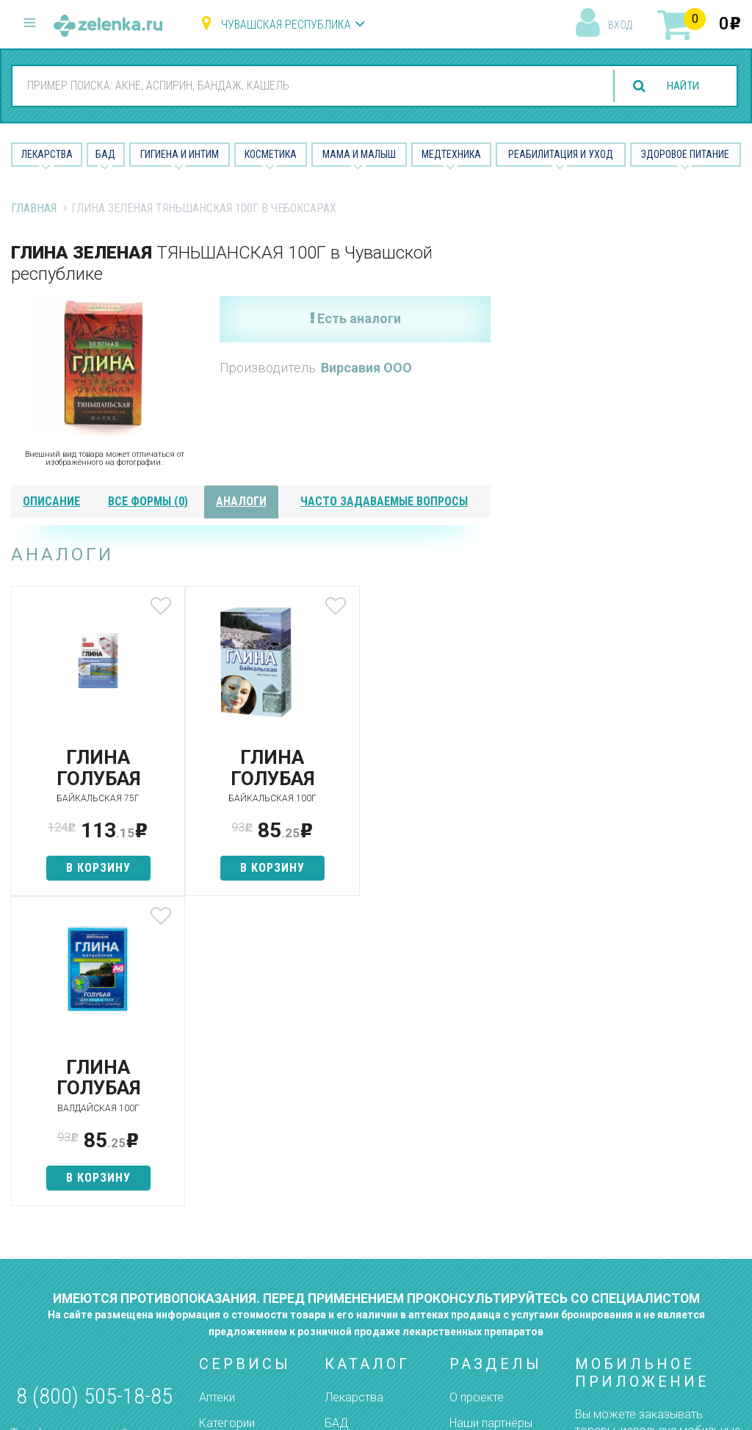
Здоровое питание (685, 154)
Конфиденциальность (508, 1256)
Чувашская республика (286, 25)
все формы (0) (148, 501)
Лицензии (474, 1139)
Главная (34, 208)
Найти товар (232, 1153)
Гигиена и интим (366, 1139)
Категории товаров (227, 1120)
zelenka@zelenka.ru (62, 1204)
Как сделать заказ (249, 1205)
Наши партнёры (490, 1113)
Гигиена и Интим (179, 154)
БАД (105, 154)
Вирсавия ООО (366, 367)
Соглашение (482, 1231)
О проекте (476, 1087)
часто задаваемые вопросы (384, 501)
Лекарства (47, 154)
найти (680, 86)
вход (620, 25)
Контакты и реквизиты (479, 1172)
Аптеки (217, 1087)
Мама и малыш (359, 154)
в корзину (90, 868)
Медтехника (451, 154)
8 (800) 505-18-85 (94, 1086)
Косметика (271, 154)
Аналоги (221, 1179)
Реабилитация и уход (560, 154)
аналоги (241, 501)
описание (51, 501)
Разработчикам (492, 1205)
